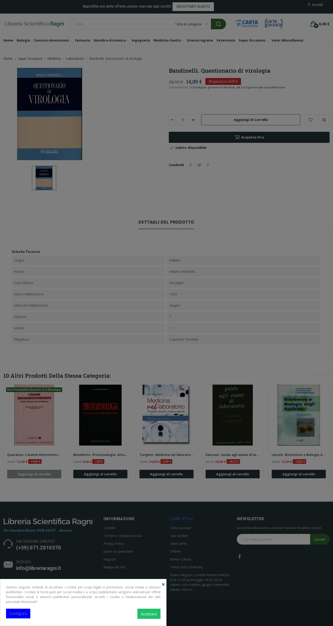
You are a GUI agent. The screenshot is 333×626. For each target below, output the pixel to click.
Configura (18, 613)
